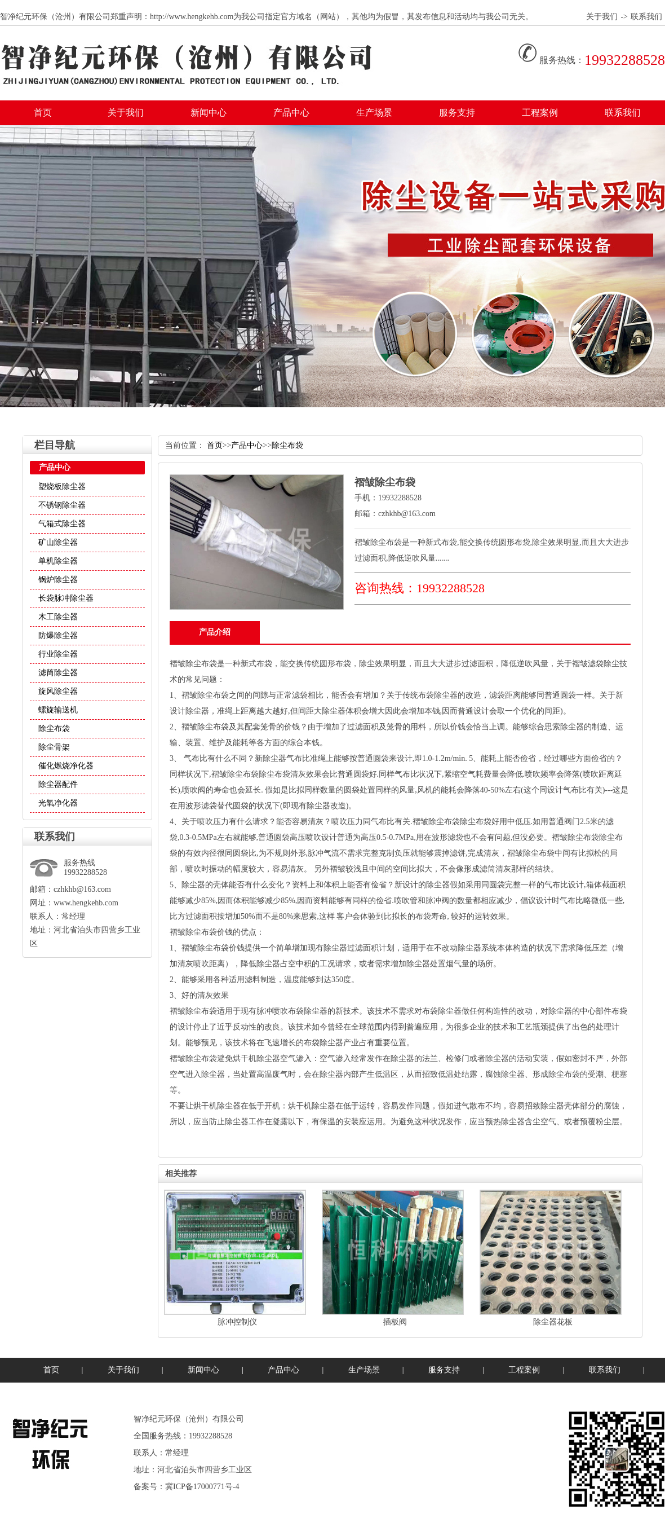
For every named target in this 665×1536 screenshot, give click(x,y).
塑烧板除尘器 (62, 486)
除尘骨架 (54, 747)
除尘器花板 (553, 1322)
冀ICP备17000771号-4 (202, 1486)
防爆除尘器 (58, 635)
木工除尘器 (58, 617)
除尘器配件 (58, 784)
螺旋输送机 (58, 710)
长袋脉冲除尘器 (66, 598)
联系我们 (646, 16)
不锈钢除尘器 (62, 505)
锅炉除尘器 (58, 579)
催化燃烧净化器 (66, 766)
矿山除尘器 (58, 542)
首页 (43, 112)
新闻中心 (208, 112)
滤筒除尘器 (58, 672)
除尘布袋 (54, 728)
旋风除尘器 (58, 691)
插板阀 (395, 1322)
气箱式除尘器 (62, 524)
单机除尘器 (58, 561)
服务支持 (457, 112)
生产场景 (374, 112)
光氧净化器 (58, 803)
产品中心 (291, 112)
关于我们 (602, 16)
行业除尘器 (58, 654)
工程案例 (540, 112)
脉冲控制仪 (237, 1322)
